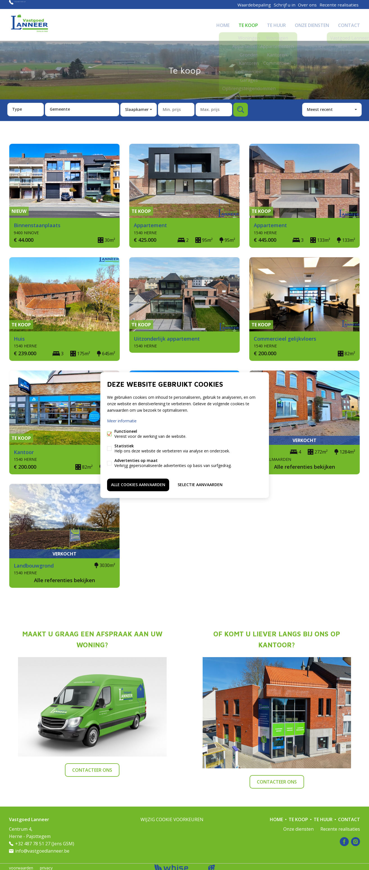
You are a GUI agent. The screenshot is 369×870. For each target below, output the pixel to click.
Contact (349, 24)
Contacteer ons (92, 767)
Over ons (307, 4)
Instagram (355, 839)
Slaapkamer (137, 107)
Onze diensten (312, 24)
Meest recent (320, 107)
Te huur (276, 24)
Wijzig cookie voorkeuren (172, 817)
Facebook (344, 839)
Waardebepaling (252, 4)
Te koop (248, 24)
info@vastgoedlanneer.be (42, 848)
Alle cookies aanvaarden (138, 484)
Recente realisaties (339, 4)
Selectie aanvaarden (200, 484)
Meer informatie (122, 421)
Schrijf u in (282, 4)
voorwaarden (21, 865)
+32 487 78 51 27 (31, 4)
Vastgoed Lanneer (29, 817)
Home (223, 24)
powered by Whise (177, 865)
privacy (46, 865)
